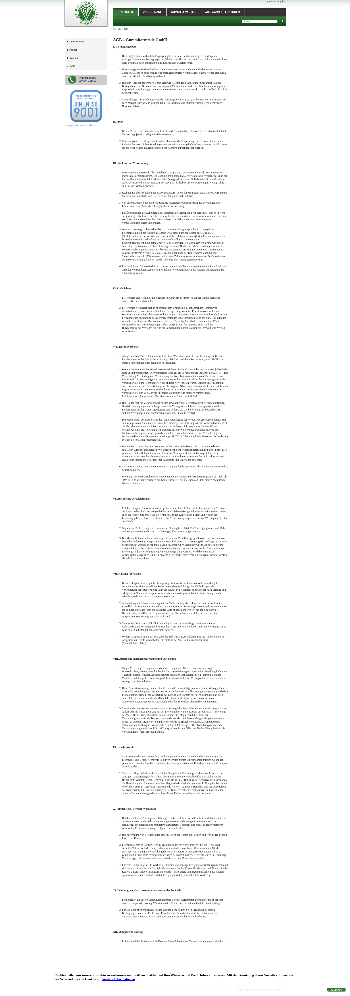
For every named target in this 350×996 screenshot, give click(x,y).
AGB (72, 66)
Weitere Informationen (118, 979)
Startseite (126, 12)
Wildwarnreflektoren (222, 12)
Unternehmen (76, 41)
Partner (73, 49)
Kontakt (73, 58)
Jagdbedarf (152, 12)
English (282, 1)
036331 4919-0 (88, 79)
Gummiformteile (183, 12)
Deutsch (271, 1)
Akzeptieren (336, 989)
